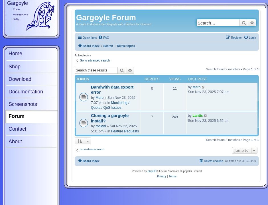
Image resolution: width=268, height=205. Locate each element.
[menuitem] (103, 38)
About (15, 141)
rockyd (101, 126)
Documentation (26, 92)
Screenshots (23, 104)
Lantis (197, 116)
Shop (15, 66)
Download (20, 79)
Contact (17, 129)
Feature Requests (125, 131)
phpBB (152, 171)
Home (15, 53)
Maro (99, 98)
